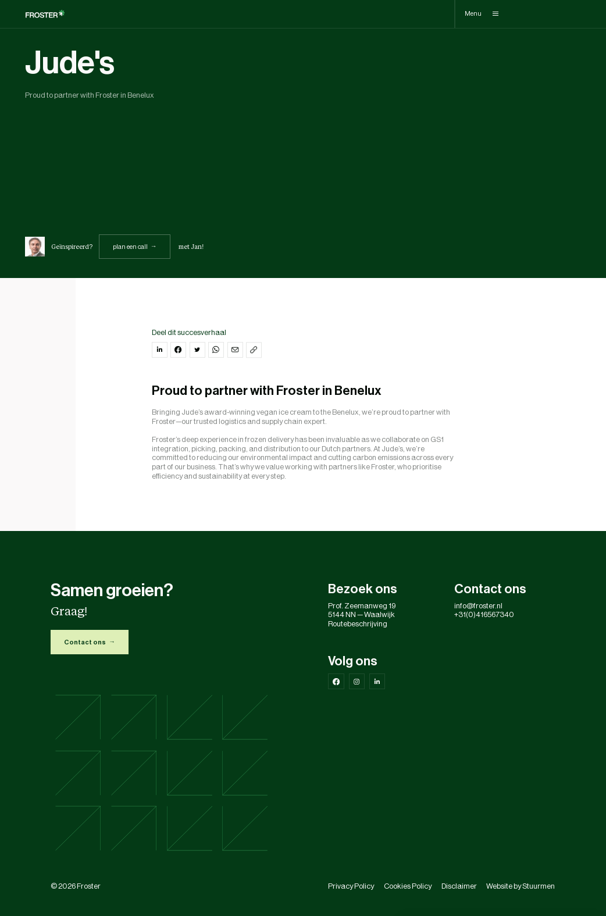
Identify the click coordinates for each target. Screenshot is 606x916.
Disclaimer (459, 886)
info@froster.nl (478, 606)
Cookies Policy (408, 886)
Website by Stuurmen (520, 886)
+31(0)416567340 (484, 614)
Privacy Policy (351, 886)
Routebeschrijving (357, 624)
